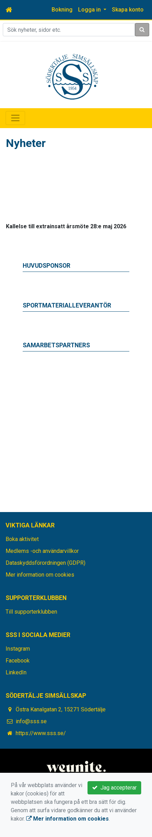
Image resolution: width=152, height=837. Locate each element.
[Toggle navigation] (15, 118)
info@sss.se (31, 721)
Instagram (18, 648)
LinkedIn (16, 672)
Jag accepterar (114, 787)
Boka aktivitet (22, 539)
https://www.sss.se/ (41, 733)
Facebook (18, 660)
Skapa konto (128, 9)
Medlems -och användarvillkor (42, 551)
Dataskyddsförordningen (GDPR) (45, 563)
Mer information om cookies (40, 574)
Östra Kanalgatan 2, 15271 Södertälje (61, 709)
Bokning (62, 9)
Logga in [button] (90, 9)
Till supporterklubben (31, 611)
